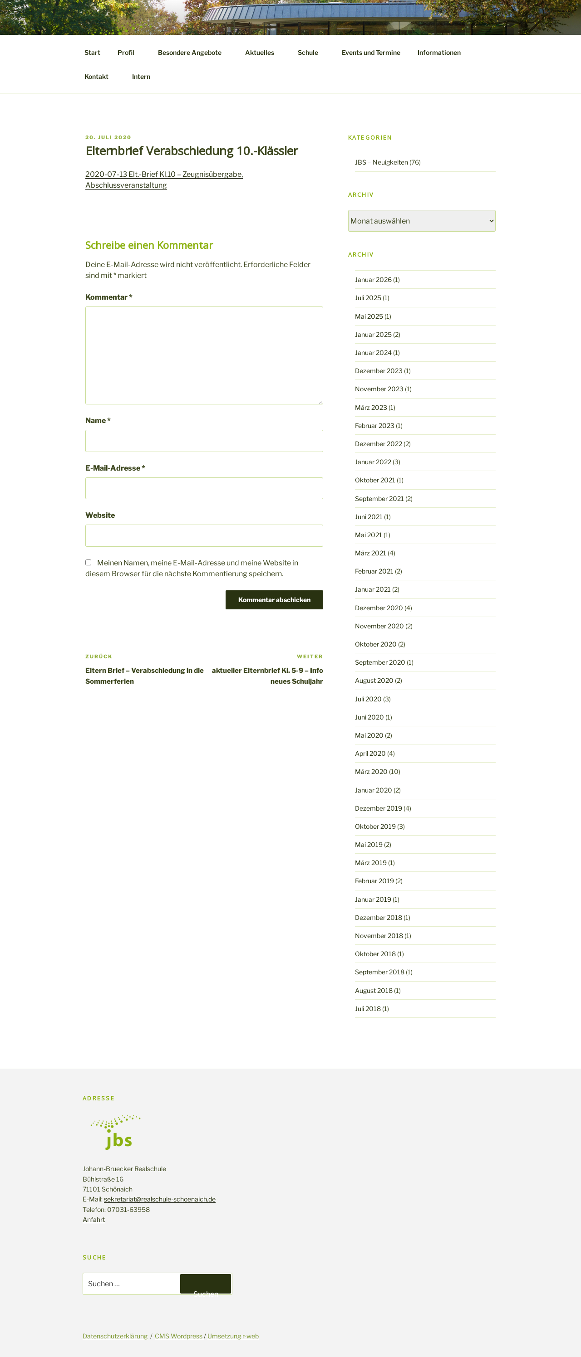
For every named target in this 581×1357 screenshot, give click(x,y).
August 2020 (374, 680)
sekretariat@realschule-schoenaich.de (160, 1199)
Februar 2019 (374, 881)
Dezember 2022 (378, 443)
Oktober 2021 (375, 480)
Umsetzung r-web (233, 1336)
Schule (312, 52)
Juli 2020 (368, 699)
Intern (141, 76)
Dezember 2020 (379, 608)
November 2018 (379, 935)
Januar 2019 (373, 899)
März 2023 (371, 407)
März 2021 (370, 553)
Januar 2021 (373, 589)
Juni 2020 (369, 717)
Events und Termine (371, 52)
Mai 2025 (369, 316)
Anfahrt (94, 1219)
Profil (130, 52)
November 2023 (379, 389)
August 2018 (374, 990)
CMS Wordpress (179, 1336)
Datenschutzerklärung (115, 1336)
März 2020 (371, 771)
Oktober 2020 (376, 644)
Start (92, 52)
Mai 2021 (368, 535)
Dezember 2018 (378, 917)
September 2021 (379, 498)
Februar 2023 (374, 425)
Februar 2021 (374, 571)
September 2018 (379, 972)
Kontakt (100, 76)
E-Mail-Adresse (115, 468)
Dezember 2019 (378, 808)
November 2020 (379, 626)
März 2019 (371, 862)
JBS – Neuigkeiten (381, 162)
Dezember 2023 (379, 371)
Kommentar (109, 297)
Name (98, 420)
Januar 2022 (373, 462)
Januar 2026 (373, 279)
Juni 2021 (369, 516)
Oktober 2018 (375, 954)
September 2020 (380, 662)
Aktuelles (264, 52)
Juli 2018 (368, 1008)
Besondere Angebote (194, 52)
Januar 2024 (373, 352)
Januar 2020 (373, 790)
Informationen (443, 52)
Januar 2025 (373, 334)
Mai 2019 (369, 844)
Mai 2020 (369, 735)
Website (100, 515)
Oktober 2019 (375, 826)
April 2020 (370, 753)
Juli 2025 (368, 298)
